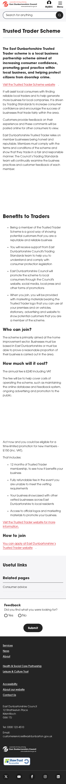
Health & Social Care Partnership (22, 666)
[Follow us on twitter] (6, 776)
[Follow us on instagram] (45, 776)
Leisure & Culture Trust (16, 671)
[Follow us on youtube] (19, 776)
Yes (10, 615)
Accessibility (10, 684)
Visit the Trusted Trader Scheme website (29, 84)
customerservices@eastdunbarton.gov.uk (27, 736)
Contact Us (9, 695)
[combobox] (33, 15)
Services (8, 645)
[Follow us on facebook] (32, 776)
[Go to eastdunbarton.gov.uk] (20, 4)
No (24, 615)
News (6, 651)
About (6, 656)
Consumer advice (15, 587)
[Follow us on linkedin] (58, 776)
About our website (14, 689)
